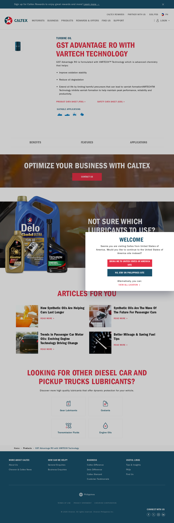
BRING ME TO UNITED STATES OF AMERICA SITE (87, 263)
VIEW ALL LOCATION (87, 285)
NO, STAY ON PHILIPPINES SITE (87, 272)
